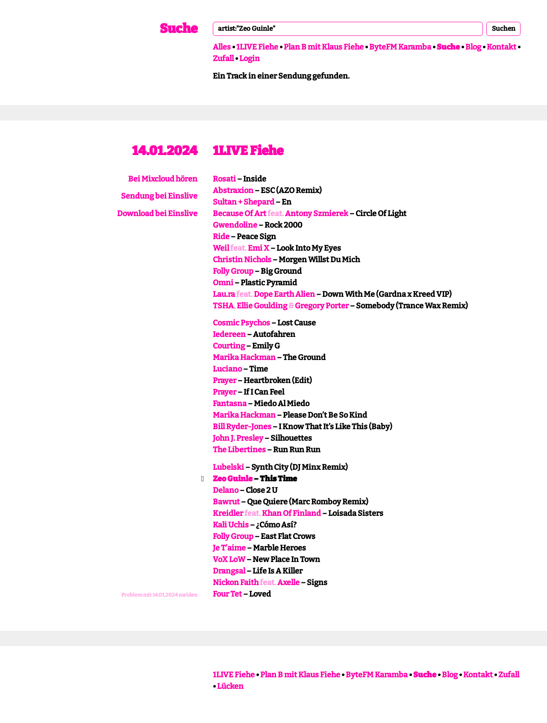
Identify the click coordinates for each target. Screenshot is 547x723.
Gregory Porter (322, 305)
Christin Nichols (242, 259)
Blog (473, 47)
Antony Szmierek (316, 213)
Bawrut (226, 501)
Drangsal (229, 571)
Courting (229, 346)
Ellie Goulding (262, 305)
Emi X (258, 248)
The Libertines (239, 449)
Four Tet (227, 594)
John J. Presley (238, 438)
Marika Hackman (244, 357)
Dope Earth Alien (284, 294)
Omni (223, 282)
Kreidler (228, 513)
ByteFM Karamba (400, 47)
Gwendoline (235, 225)
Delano (225, 490)
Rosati (224, 179)
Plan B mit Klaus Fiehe (324, 47)
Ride (221, 236)
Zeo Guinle (233, 478)
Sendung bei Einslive (159, 196)
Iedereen (229, 334)
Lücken (230, 686)
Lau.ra (224, 294)
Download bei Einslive (157, 213)
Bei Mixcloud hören (162, 179)
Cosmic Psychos (241, 323)
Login (249, 58)
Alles (222, 47)
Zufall (223, 58)
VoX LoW (229, 559)
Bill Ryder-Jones (242, 426)
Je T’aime (229, 548)
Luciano (227, 369)
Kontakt (501, 47)
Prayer (224, 380)
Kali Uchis (231, 525)
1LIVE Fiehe (257, 47)
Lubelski (228, 467)
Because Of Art (239, 213)
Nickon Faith (236, 582)
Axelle (288, 582)
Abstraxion (233, 190)
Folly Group (233, 271)
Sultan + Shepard (243, 202)
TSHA (223, 305)
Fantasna (230, 403)
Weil (221, 248)
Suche (178, 28)
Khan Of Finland (291, 513)
